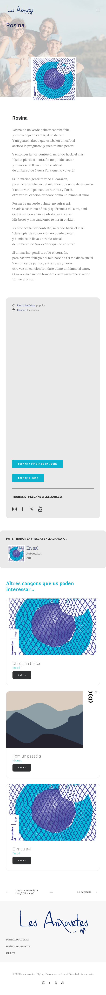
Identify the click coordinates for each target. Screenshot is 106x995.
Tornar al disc (28, 478)
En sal (32, 548)
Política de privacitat (18, 946)
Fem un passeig (26, 756)
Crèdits (10, 953)
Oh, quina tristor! (26, 663)
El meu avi (21, 849)
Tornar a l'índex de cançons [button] (37, 463)
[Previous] (25, 892)
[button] (98, 10)
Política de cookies (17, 939)
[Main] (53, 892)
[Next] (81, 892)
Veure (22, 674)
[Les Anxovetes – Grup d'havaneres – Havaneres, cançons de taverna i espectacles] (20, 10)
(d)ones (17, 760)
